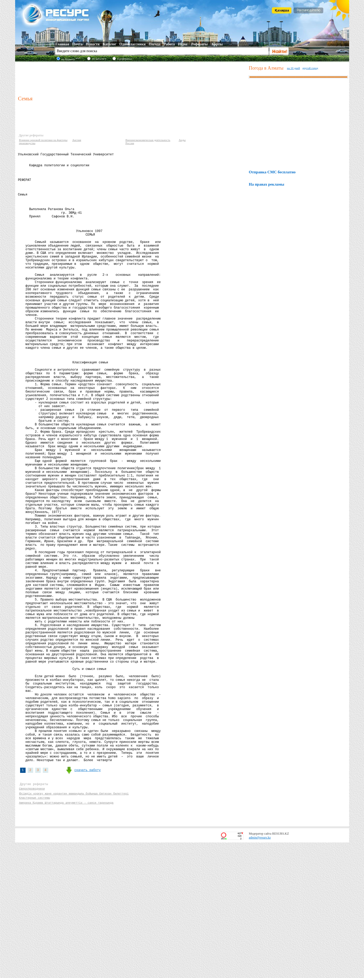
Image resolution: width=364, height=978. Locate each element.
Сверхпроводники (32, 922)
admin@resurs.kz (260, 973)
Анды (182, 140)
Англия (76, 140)
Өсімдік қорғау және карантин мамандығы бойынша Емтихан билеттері (74, 927)
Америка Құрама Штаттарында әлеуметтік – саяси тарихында (66, 937)
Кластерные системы (34, 932)
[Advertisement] (132, 78)
